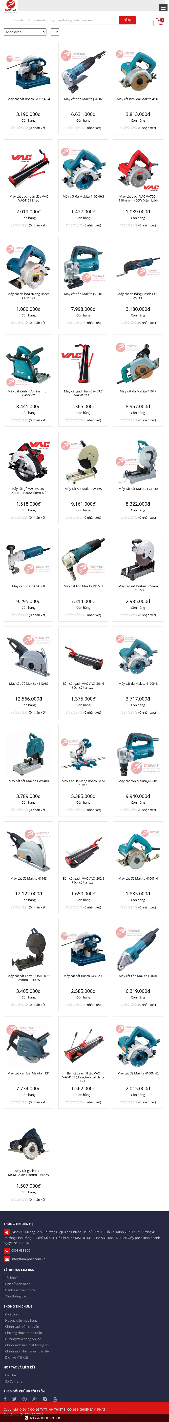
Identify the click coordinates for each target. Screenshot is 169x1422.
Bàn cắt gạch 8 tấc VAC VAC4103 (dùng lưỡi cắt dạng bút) (83, 1077)
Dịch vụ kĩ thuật (16, 1357)
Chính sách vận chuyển (22, 1326)
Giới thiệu (12, 1314)
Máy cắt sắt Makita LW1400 (29, 781)
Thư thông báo (16, 1296)
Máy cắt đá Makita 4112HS (28, 683)
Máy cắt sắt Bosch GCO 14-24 (28, 99)
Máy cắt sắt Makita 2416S (83, 488)
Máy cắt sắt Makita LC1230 (138, 488)
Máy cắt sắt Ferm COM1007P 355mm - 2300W (28, 978)
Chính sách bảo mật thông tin (27, 1345)
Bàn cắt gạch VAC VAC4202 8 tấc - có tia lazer (83, 880)
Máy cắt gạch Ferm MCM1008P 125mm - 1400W (28, 1172)
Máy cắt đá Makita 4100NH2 (138, 1073)
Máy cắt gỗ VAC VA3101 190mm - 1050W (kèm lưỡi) (28, 490)
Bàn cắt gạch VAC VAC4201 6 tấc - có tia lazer (83, 685)
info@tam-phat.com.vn (24, 1259)
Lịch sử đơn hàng (17, 1284)
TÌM (127, 20)
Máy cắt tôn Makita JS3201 (83, 294)
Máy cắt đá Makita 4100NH (138, 878)
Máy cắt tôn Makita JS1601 (138, 976)
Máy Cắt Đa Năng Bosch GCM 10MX (83, 783)
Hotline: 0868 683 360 (42, 1418)
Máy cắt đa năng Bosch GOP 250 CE (138, 296)
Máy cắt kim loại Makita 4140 (138, 99)
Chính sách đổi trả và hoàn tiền (28, 1351)
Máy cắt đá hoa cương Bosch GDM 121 (28, 296)
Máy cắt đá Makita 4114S (28, 878)
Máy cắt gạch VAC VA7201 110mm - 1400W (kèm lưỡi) (138, 198)
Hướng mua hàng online (23, 1339)
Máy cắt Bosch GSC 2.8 (28, 586)
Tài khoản (12, 1277)
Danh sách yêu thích (20, 1290)
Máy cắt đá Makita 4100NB (138, 683)
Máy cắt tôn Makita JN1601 (83, 586)
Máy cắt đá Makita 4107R (138, 391)
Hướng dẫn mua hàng (21, 1320)
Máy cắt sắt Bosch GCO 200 (83, 976)
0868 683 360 (17, 1250)
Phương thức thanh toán (23, 1332)
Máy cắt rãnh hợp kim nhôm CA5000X (28, 393)
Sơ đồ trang (13, 1381)
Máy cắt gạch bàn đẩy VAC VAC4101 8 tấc (28, 198)
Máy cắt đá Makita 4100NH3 (83, 196)
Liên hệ (10, 1375)
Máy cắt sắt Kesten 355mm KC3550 (138, 588)
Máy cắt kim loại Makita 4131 (28, 1073)
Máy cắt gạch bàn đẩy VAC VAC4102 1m (83, 393)
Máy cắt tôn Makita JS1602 (83, 99)
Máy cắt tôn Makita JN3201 (138, 781)
